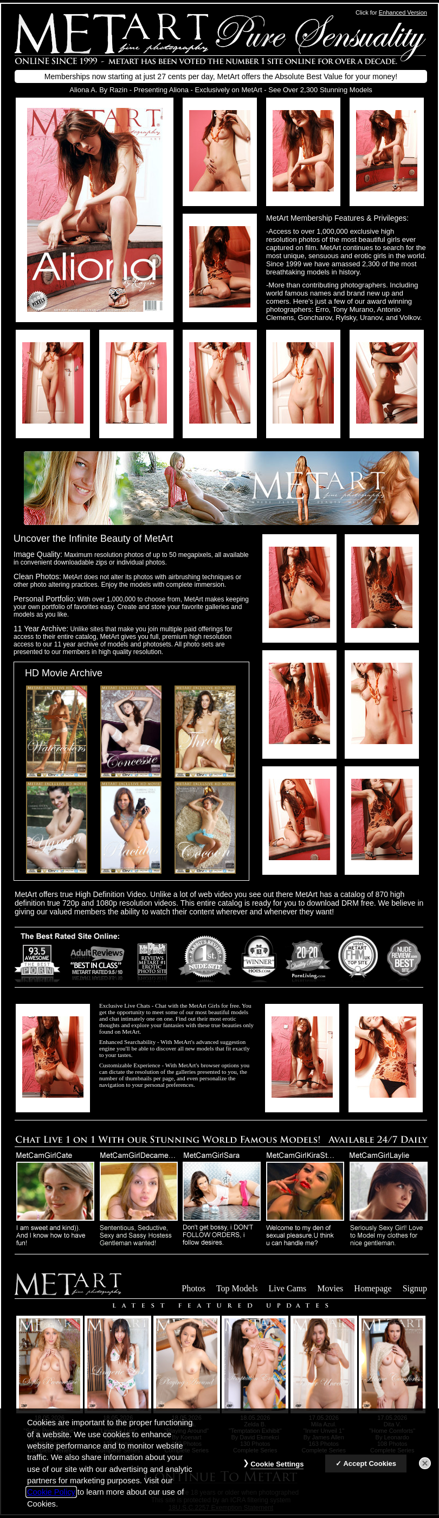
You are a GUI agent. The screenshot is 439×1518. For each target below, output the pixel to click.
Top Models (237, 1288)
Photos (193, 1288)
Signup (415, 1288)
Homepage (372, 1288)
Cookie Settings (277, 1471)
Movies (330, 1288)
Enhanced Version (403, 12)
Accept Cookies (369, 1470)
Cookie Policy (51, 1499)
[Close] (425, 1470)
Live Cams (288, 1288)
